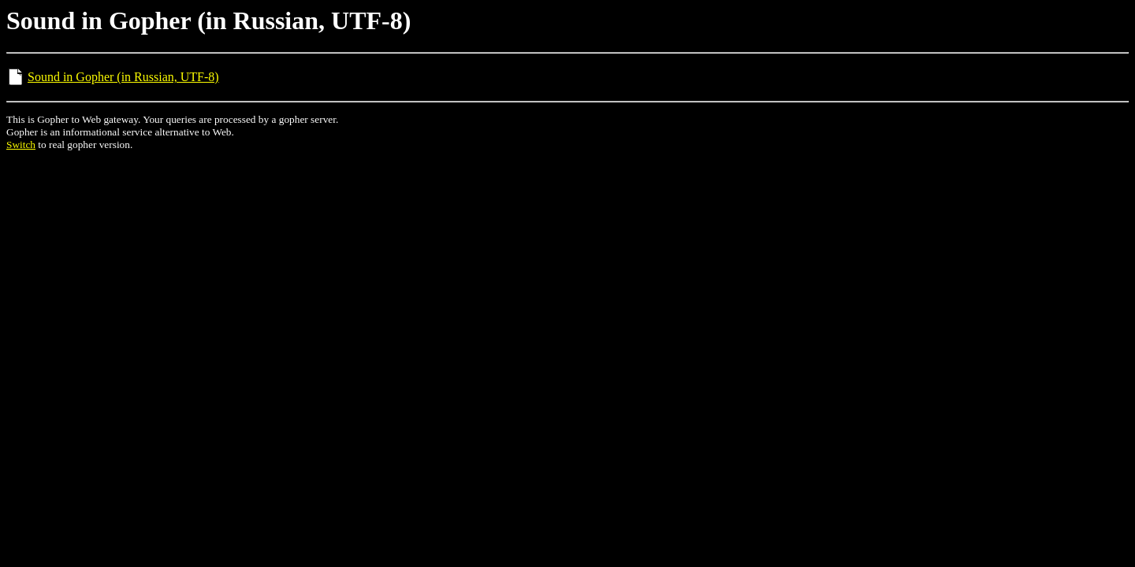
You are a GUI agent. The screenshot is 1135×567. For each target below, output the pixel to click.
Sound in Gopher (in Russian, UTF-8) (123, 76)
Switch (20, 144)
